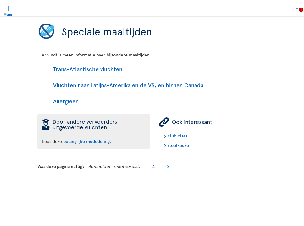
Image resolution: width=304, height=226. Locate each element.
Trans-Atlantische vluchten (87, 69)
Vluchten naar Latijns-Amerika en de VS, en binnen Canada (128, 85)
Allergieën (66, 101)
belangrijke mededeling (86, 141)
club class (177, 136)
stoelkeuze (178, 145)
